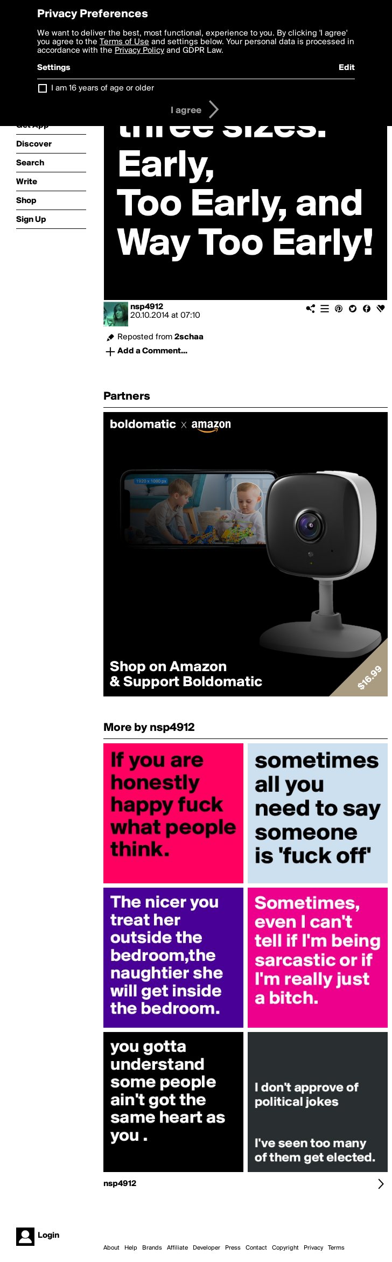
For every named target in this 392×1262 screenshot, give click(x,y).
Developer (206, 1248)
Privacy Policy (139, 50)
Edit (347, 68)
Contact (256, 1248)
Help (130, 1248)
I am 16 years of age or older (102, 88)
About (111, 1248)
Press (233, 1248)
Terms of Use (124, 42)
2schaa (189, 337)
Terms (336, 1248)
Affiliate (177, 1248)
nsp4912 (146, 307)
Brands (152, 1248)
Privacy (313, 1248)
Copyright (285, 1248)
